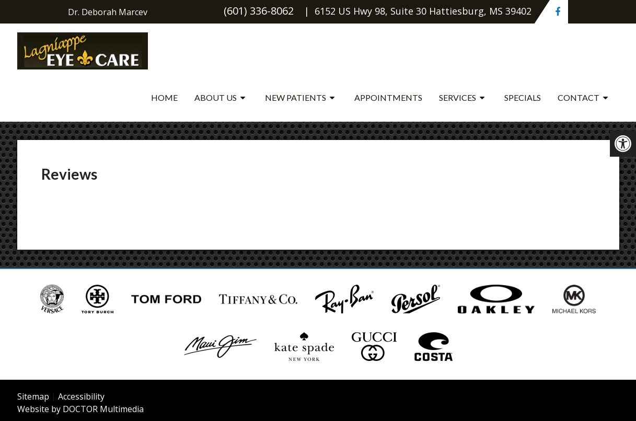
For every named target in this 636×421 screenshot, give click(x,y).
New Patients (295, 97)
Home (164, 97)
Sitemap (33, 396)
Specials (522, 97)
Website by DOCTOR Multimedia (80, 409)
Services (457, 97)
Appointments (388, 97)
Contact (578, 97)
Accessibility (81, 396)
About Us (215, 97)
